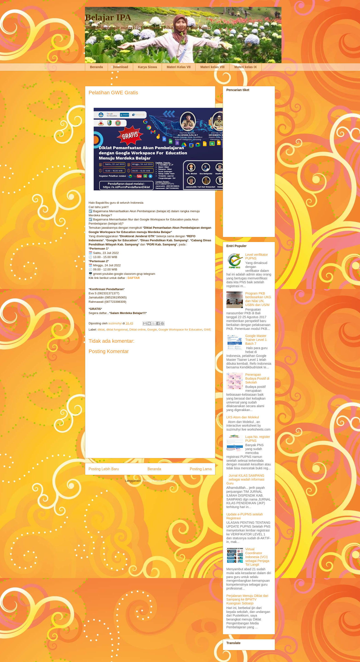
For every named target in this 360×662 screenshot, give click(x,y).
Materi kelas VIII (212, 67)
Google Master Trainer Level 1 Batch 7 (256, 339)
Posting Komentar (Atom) (158, 480)
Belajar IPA (108, 17)
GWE (207, 329)
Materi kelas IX (245, 67)
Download (120, 67)
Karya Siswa (147, 67)
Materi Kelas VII (179, 67)
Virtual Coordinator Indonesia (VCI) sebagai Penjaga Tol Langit (257, 556)
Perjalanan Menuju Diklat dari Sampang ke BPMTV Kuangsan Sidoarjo (247, 599)
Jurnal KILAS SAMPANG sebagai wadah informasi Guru (245, 479)
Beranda (96, 67)
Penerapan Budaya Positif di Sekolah (257, 378)
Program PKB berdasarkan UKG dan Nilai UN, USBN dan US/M (258, 299)
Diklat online (137, 329)
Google (152, 329)
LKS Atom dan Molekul (242, 417)
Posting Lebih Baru (104, 469)
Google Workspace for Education (180, 329)
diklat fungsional (117, 329)
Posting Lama (201, 469)
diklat (101, 329)
